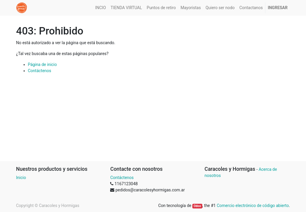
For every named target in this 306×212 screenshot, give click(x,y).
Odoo (197, 206)
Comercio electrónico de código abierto (253, 205)
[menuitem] (100, 7)
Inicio (21, 177)
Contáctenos (39, 70)
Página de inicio (42, 64)
